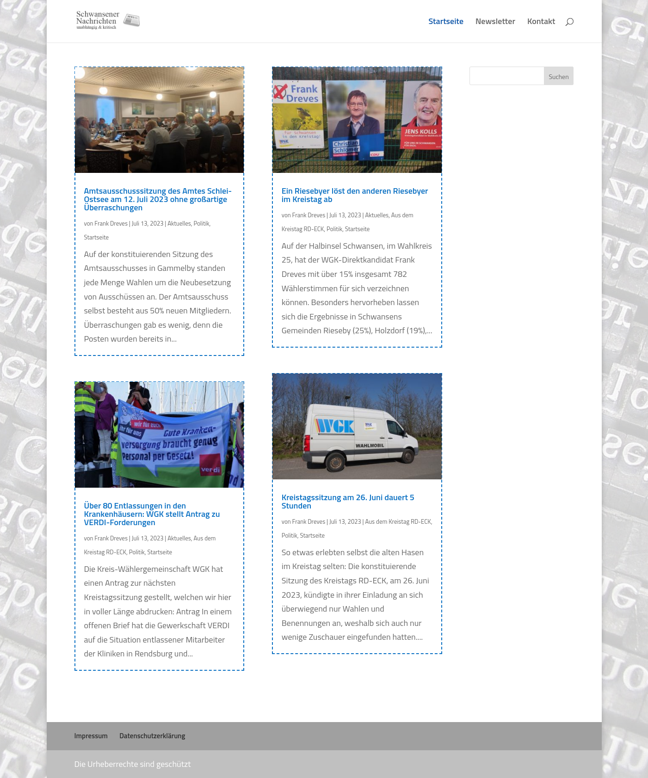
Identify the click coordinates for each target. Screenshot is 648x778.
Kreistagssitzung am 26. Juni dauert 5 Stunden (348, 501)
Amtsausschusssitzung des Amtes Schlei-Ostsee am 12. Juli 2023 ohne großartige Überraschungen (158, 199)
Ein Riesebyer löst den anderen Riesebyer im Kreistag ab (355, 194)
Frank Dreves (111, 223)
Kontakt (541, 22)
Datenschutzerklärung (152, 735)
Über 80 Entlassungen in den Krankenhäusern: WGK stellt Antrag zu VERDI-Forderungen (152, 513)
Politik (202, 223)
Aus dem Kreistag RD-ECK (398, 521)
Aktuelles (179, 223)
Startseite (445, 22)
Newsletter (495, 22)
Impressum (91, 735)
